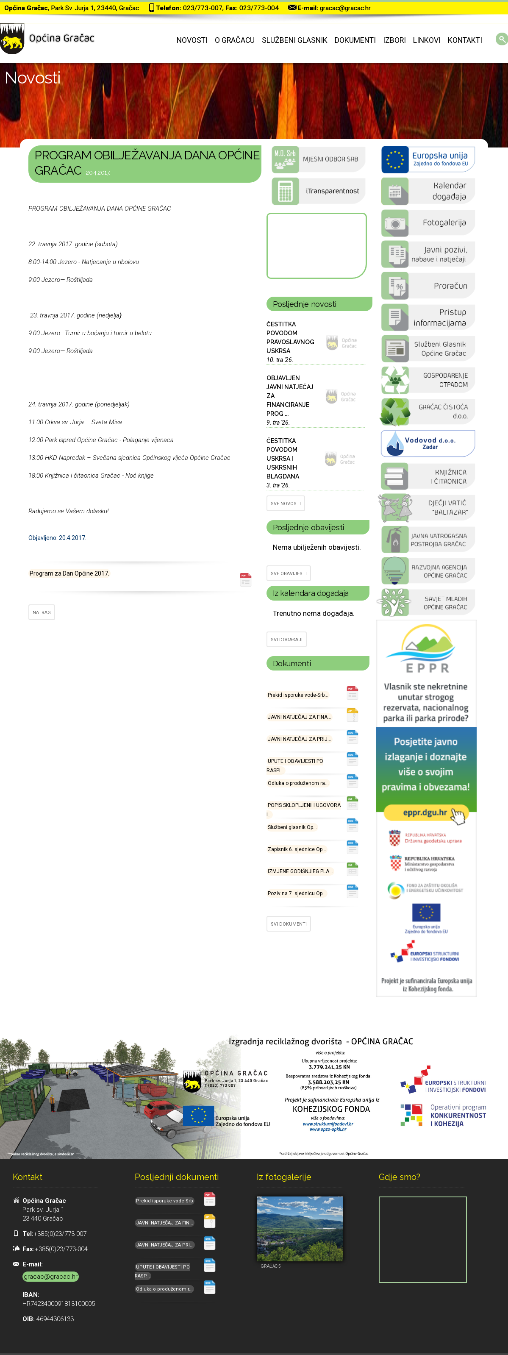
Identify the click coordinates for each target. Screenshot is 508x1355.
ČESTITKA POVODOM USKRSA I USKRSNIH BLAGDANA (282, 458)
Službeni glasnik (295, 40)
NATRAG (42, 612)
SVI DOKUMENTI (289, 924)
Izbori (394, 40)
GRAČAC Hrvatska (316, 246)
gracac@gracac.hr (345, 8)
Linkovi (427, 40)
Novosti (192, 40)
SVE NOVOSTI (286, 503)
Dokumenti (355, 40)
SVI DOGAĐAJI (287, 640)
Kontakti (465, 40)
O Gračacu (235, 40)
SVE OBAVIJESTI (289, 573)
